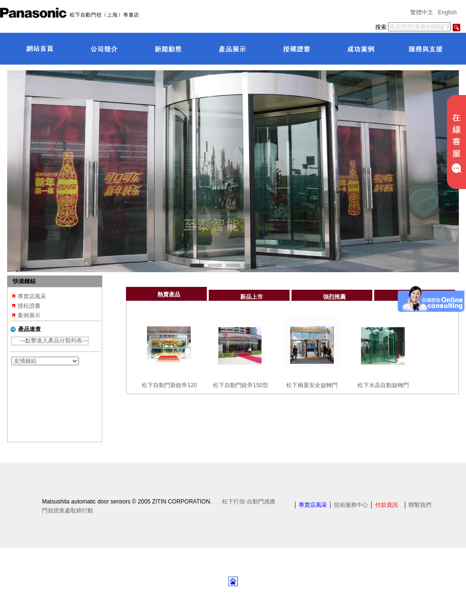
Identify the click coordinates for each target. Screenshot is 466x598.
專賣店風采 (32, 296)
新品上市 (251, 297)
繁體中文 (421, 12)
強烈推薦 (334, 297)
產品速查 (29, 329)
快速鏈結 (24, 281)
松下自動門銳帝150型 (240, 385)
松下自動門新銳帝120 (169, 385)
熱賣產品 (168, 294)
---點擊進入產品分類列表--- (53, 340)
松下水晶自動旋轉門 (383, 385)
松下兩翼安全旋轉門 (312, 385)
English (447, 12)
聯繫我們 (419, 505)
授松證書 (29, 306)
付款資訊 (386, 505)
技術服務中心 (351, 505)
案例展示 (29, 315)
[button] (197, 265)
